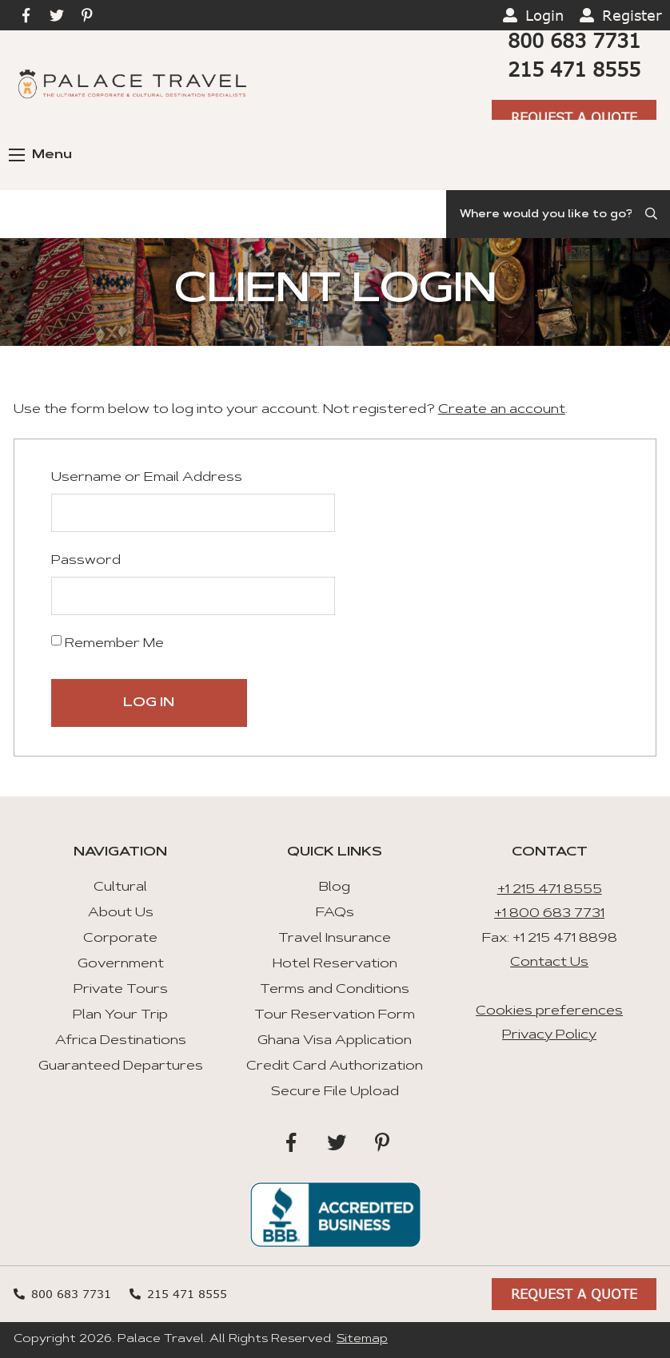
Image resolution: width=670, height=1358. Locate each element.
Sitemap (362, 1339)
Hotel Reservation (335, 964)
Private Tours (121, 989)
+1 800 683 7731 (549, 913)
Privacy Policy (549, 1035)
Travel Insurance (334, 938)
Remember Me (107, 642)
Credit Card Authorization (334, 1066)
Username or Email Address (146, 477)
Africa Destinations (120, 1040)
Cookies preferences (549, 1011)
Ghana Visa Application (334, 1040)
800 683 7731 (574, 40)
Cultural (120, 887)
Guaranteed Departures (120, 1066)
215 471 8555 (574, 69)
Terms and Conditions (334, 989)
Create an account (501, 409)
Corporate (120, 938)
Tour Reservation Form (334, 1015)
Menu (40, 155)
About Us (121, 913)
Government (121, 964)
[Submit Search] (652, 214)
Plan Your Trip (120, 1015)
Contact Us (549, 962)
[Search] (558, 214)
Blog (334, 887)
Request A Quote (574, 117)
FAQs (335, 913)
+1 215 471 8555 (549, 889)
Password (86, 560)
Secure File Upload (335, 1092)
